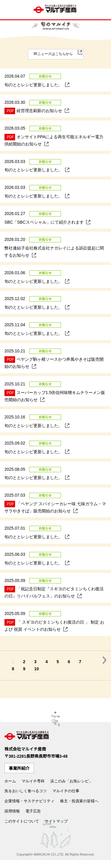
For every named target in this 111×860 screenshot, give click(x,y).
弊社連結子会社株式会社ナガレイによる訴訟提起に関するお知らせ (52, 252)
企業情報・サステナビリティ (29, 801)
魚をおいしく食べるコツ (25, 791)
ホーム (10, 781)
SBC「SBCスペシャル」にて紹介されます (45, 222)
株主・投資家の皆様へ (79, 801)
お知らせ (45, 76)
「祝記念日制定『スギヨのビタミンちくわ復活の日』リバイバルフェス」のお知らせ (52, 592)
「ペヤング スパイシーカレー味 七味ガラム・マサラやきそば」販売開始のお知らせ (53, 507)
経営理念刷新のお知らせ (34, 110)
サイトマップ (56, 821)
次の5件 (104, 660)
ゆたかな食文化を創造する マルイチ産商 (55, 9)
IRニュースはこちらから (53, 54)
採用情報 (12, 811)
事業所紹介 (19, 768)
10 (36, 668)
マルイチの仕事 (65, 791)
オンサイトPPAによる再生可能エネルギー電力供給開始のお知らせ (51, 140)
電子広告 (33, 811)
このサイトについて (21, 821)
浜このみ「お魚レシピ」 (71, 781)
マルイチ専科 (33, 781)
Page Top (55, 720)
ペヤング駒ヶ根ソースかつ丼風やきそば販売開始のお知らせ (52, 362)
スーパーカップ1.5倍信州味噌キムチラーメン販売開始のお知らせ (52, 396)
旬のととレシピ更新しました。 (34, 84)
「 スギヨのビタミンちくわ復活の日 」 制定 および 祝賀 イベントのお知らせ (52, 625)
